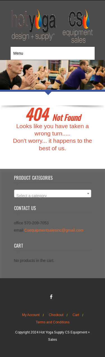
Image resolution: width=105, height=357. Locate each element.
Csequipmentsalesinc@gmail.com (53, 230)
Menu (18, 53)
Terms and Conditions (52, 322)
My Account (30, 315)
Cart (76, 315)
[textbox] (52, 196)
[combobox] (52, 193)
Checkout (56, 315)
